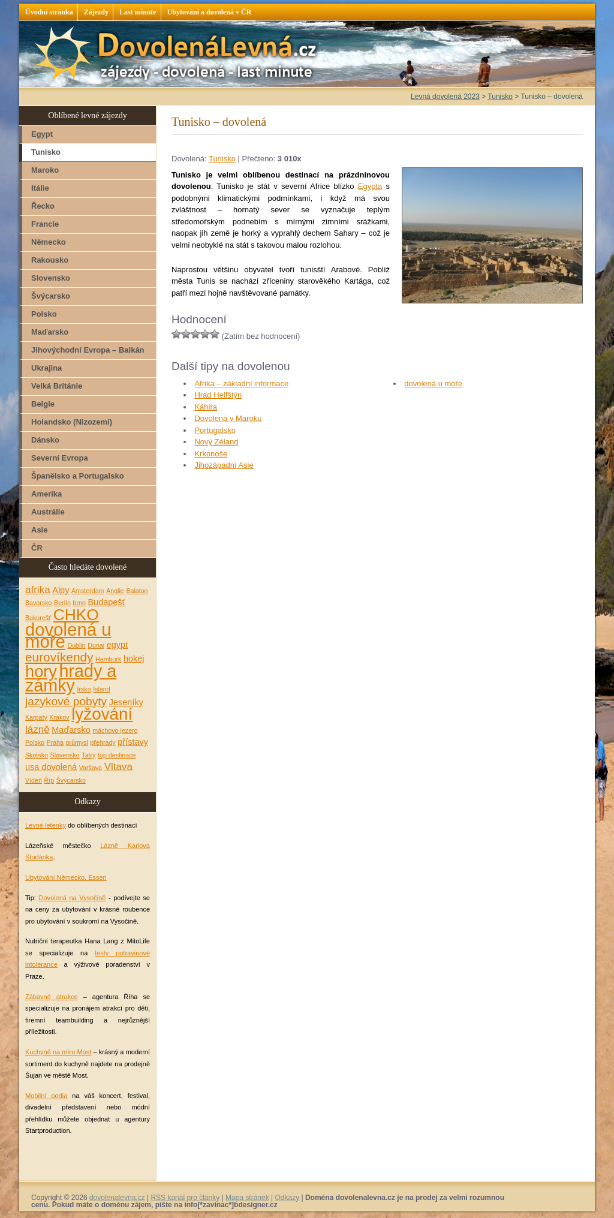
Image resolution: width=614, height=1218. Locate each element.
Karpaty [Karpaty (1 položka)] (36, 717)
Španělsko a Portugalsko (77, 475)
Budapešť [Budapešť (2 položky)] (106, 602)
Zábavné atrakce (51, 996)
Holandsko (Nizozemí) (71, 421)
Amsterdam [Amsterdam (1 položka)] (87, 590)
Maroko (45, 170)
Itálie (40, 188)
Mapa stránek (247, 1197)
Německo (48, 241)
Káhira (205, 406)
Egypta (370, 186)
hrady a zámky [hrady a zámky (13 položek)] (70, 678)
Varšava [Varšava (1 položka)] (90, 767)
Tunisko (222, 158)
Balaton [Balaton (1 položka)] (137, 590)
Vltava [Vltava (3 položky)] (118, 766)
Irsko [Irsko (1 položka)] (84, 689)
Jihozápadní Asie (223, 465)
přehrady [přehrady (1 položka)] (103, 742)
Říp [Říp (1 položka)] (49, 780)
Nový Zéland (216, 441)
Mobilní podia (46, 1095)
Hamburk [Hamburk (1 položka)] (108, 659)
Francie (45, 223)
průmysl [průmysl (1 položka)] (77, 742)
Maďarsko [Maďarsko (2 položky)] (71, 730)
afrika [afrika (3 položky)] (37, 590)
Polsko (44, 313)
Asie (39, 529)
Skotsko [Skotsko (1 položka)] (36, 755)
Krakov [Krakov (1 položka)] (59, 717)
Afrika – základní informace (241, 383)
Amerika (46, 493)
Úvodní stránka (49, 12)
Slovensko (50, 277)
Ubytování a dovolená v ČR (209, 12)
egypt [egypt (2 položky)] (117, 644)
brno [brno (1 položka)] (79, 602)
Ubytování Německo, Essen (66, 877)
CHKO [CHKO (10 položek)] (76, 615)
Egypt (42, 134)
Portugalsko (215, 430)
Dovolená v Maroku (227, 418)
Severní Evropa (59, 457)
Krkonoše (210, 453)
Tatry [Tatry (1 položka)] (88, 755)
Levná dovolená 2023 (445, 96)
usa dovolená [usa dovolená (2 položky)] (51, 767)
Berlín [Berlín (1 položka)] (62, 602)
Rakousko (49, 259)
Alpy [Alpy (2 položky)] (60, 590)
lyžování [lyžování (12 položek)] (102, 714)
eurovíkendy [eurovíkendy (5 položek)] (59, 657)
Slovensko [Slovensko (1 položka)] (65, 755)
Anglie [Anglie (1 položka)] (115, 590)
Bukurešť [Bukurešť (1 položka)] (38, 617)
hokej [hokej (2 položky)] (134, 658)
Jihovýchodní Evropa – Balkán (88, 349)
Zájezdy (96, 12)
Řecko (43, 206)
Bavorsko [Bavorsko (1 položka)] (38, 602)
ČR (37, 547)
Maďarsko (49, 331)
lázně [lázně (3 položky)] (37, 729)
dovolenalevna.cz (117, 1197)
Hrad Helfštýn (218, 394)
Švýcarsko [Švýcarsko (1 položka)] (71, 780)
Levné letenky (45, 825)
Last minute (137, 12)
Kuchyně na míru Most (58, 1051)
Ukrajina (46, 367)
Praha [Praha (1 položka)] (55, 742)
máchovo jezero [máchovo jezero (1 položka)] (114, 730)
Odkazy (287, 1197)
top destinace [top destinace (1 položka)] (117, 755)
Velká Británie (56, 385)
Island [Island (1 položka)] (101, 689)
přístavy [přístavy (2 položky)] (133, 742)
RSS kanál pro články (185, 1197)
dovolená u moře (433, 383)
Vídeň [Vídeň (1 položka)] (33, 780)
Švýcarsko (50, 295)
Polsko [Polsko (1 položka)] (34, 742)
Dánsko (45, 439)
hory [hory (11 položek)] (41, 671)
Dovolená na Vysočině (72, 897)
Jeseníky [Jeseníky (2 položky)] (126, 702)
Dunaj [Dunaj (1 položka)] (96, 645)
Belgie (43, 403)
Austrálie (48, 511)
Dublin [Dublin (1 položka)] (76, 645)
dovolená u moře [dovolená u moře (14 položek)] (68, 635)
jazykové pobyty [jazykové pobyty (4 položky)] (66, 701)
